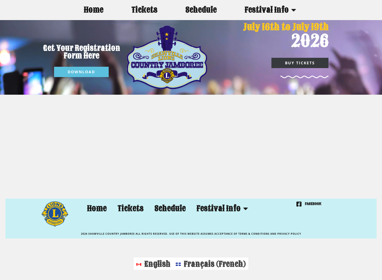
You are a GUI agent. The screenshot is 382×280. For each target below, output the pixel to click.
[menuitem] (153, 263)
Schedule (201, 10)
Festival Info (270, 10)
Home (93, 10)
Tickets (144, 10)
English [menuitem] (157, 264)
